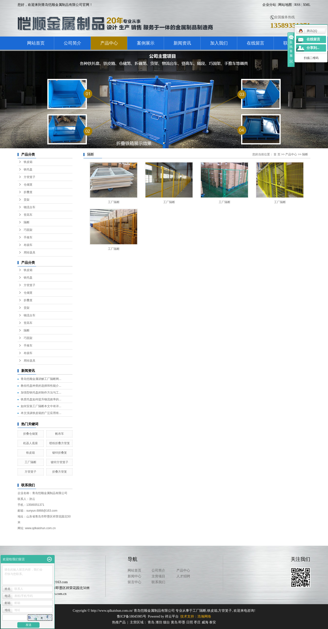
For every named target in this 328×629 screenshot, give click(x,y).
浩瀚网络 (204, 616)
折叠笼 (28, 192)
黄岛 (174, 622)
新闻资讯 (182, 43)
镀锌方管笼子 (59, 462)
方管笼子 (29, 177)
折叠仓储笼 (30, 433)
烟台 (166, 622)
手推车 (28, 237)
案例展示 (145, 43)
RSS (297, 5)
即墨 (181, 622)
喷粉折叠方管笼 (59, 443)
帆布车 (59, 433)
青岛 (151, 622)
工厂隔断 (30, 462)
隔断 (27, 222)
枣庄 (197, 622)
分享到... (313, 48)
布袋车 (28, 245)
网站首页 (36, 43)
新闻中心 (134, 576)
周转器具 (29, 252)
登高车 (28, 214)
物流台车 (29, 207)
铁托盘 (28, 169)
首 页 (277, 154)
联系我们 (158, 582)
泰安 (212, 622)
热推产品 (119, 622)
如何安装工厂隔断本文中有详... (41, 406)
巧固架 (28, 230)
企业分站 (269, 5)
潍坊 (158, 622)
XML (306, 5)
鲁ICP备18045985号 (131, 616)
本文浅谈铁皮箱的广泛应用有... (41, 413)
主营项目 (158, 576)
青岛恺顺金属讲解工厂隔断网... (41, 379)
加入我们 (219, 43)
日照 (189, 622)
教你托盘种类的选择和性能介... (41, 385)
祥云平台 (172, 616)
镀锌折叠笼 (59, 452)
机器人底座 (30, 443)
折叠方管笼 (59, 471)
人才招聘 (183, 576)
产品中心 (109, 43)
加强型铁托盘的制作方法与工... (41, 392)
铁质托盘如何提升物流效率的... (41, 399)
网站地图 (285, 5)
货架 (27, 199)
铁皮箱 (28, 162)
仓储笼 (28, 184)
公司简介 (72, 43)
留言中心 (134, 582)
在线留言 (255, 43)
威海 (205, 622)
